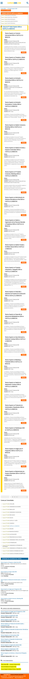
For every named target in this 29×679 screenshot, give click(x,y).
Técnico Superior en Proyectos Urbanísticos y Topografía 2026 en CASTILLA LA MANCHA (13, 269)
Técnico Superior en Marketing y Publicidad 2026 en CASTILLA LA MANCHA (13, 362)
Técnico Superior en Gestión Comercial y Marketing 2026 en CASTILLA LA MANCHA (15, 127)
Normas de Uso (4, 676)
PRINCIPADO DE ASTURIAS (11, 537)
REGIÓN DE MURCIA (10, 531)
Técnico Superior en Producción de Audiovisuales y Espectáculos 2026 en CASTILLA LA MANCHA (14, 407)
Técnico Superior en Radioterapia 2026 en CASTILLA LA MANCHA (15, 429)
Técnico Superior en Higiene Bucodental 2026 (11, 645)
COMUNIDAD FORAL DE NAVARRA (13, 539)
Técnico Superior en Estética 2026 (8, 619)
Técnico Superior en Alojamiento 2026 (9, 615)
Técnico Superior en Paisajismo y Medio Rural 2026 (11, 562)
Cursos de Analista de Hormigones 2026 (8, 666)
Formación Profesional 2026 (14, 664)
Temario (24, 52)
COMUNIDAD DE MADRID (11, 506)
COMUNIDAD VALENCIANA (11, 512)
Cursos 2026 (3, 8)
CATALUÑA (8, 504)
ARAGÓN (7, 528)
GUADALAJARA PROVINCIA (9, 21)
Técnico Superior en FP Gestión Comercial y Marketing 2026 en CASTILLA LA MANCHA (13, 174)
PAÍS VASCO (8, 515)
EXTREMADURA (9, 542)
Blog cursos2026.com (19, 677)
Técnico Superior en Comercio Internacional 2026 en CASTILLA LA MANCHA (14, 35)
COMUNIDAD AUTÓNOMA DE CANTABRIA (12, 546)
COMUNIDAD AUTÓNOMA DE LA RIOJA (14, 548)
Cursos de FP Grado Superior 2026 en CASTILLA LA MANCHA (12, 28)
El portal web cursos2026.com (7, 677)
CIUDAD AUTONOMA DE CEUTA (12, 550)
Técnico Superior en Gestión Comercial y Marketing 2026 (12, 598)
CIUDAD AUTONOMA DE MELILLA (13, 553)
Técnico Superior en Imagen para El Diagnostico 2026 (11, 589)
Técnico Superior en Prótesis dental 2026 (9, 571)
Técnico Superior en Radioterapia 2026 (9, 649)
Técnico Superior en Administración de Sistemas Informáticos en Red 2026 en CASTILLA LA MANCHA (14, 199)
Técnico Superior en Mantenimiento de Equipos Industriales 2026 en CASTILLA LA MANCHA (15, 473)
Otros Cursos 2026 (4, 664)
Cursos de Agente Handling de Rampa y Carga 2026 (11, 669)
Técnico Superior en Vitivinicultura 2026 (10, 635)
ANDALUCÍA (8, 509)
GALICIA (7, 517)
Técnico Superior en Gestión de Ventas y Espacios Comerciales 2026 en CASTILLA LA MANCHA (15, 150)
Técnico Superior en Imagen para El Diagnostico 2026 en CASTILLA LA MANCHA (14, 451)
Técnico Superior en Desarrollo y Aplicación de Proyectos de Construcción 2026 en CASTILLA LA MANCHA (15, 294)
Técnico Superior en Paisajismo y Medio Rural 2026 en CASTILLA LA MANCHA (15, 58)
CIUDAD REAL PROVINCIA (9, 17)
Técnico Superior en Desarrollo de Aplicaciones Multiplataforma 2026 (11, 640)
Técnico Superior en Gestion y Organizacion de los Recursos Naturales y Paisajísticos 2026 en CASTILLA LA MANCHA (15, 223)
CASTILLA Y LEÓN (9, 520)
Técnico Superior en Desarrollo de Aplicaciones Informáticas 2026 (14, 630)
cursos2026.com (7, 674)
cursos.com (14, 3)
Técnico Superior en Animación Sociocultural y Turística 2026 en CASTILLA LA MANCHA (13, 104)
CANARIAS (8, 523)
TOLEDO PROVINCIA (8, 23)
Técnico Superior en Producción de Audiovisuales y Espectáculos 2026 (12, 624)
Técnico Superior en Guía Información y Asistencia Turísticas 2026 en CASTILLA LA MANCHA (15, 339)
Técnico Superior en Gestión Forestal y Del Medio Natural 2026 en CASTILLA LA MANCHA (14, 247)
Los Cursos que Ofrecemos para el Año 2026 (17, 676)
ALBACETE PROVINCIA (8, 15)
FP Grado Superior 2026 (12, 8)
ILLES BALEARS (9, 534)
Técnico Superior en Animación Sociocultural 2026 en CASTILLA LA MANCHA (14, 80)
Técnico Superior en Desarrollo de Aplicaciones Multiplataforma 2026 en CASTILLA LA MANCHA (14, 316)
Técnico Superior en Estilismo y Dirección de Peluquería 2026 (13, 654)
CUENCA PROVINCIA (8, 19)
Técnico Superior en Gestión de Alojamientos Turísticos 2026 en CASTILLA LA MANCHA (13, 384)
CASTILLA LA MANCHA (10, 526)
